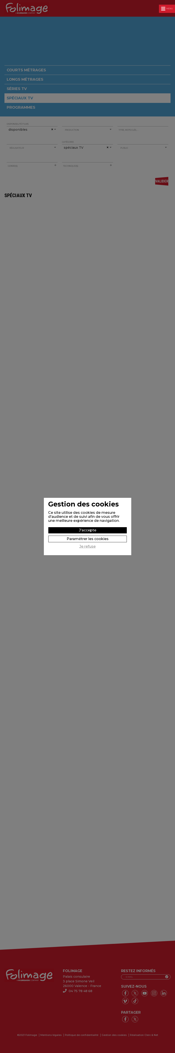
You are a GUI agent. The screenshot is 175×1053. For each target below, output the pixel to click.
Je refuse (87, 547)
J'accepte (87, 530)
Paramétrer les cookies (88, 539)
